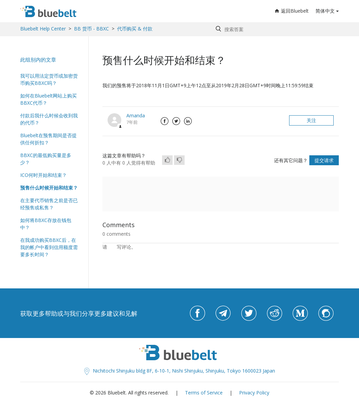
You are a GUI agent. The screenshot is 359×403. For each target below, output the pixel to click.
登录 (112, 247)
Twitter (176, 121)
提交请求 (324, 160)
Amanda (135, 115)
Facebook (164, 121)
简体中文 (325, 11)
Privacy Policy (254, 392)
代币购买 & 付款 (134, 28)
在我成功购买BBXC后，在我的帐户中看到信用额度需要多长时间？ (49, 247)
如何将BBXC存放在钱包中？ (45, 224)
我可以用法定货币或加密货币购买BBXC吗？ (49, 79)
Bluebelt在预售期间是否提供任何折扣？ (48, 139)
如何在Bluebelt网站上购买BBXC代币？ (48, 99)
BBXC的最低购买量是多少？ (45, 159)
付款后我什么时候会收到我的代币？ (49, 119)
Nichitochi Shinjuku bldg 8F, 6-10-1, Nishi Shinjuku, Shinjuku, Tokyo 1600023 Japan (179, 370)
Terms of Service (204, 392)
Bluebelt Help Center (43, 28)
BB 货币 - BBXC (91, 28)
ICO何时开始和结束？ (43, 175)
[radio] (167, 160)
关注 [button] (311, 120)
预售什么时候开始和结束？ (49, 187)
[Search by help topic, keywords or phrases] (275, 29)
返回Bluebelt (292, 11)
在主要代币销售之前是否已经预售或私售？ (49, 204)
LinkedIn (188, 121)
